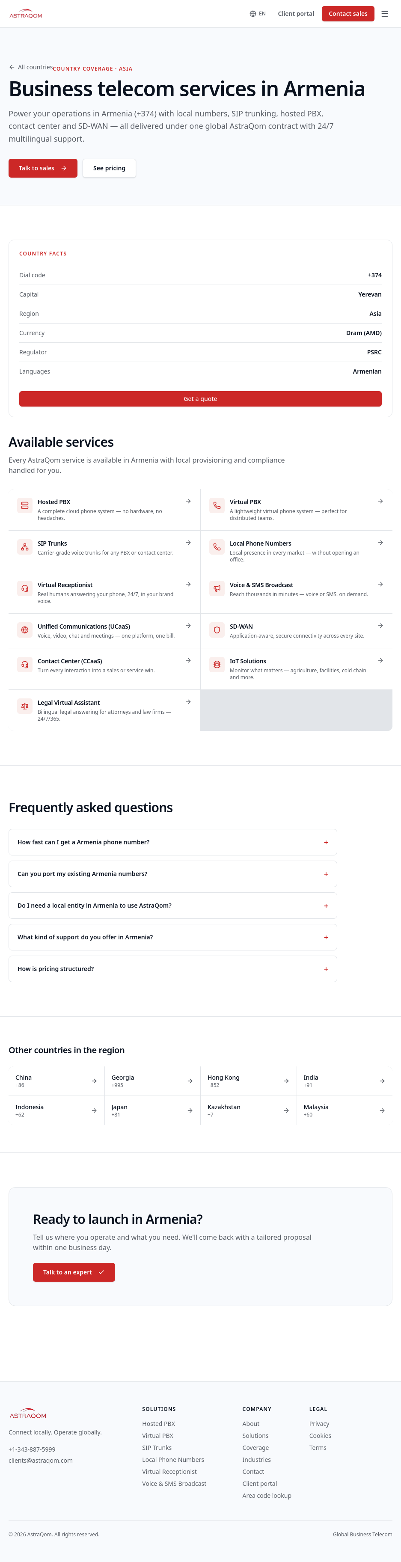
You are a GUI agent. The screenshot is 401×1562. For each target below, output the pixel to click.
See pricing (109, 168)
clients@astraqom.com (41, 1460)
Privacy (319, 1423)
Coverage (256, 1447)
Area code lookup (267, 1495)
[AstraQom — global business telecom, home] (26, 14)
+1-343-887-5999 (32, 1449)
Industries (257, 1459)
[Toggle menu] (384, 13)
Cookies (320, 1435)
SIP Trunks (157, 1447)
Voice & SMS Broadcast (174, 1483)
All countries (31, 67)
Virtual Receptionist (169, 1471)
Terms (318, 1447)
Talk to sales (43, 168)
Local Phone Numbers (173, 1459)
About (251, 1423)
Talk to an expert (74, 1272)
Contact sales (348, 13)
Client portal (296, 13)
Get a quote (200, 399)
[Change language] (257, 14)
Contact (253, 1471)
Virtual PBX (157, 1435)
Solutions (256, 1435)
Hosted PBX (158, 1423)
